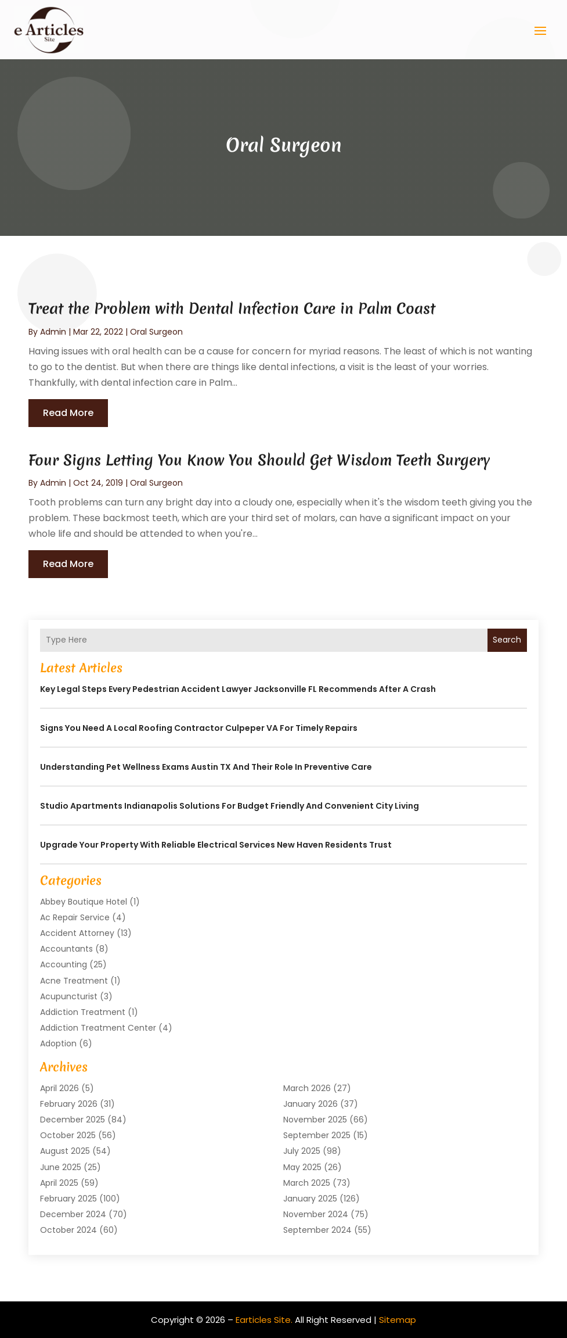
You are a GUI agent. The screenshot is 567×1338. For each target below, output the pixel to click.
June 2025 (60, 1166)
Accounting (63, 964)
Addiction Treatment (82, 1012)
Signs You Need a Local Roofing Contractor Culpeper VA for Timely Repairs (198, 727)
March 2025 (306, 1182)
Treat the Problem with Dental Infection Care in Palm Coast (231, 308)
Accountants (66, 949)
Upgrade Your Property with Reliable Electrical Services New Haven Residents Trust (216, 844)
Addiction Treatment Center (98, 1028)
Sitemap (397, 1319)
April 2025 (59, 1182)
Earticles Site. (264, 1319)
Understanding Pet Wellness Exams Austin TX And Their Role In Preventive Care (206, 766)
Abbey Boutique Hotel (83, 901)
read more (68, 412)
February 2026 (68, 1103)
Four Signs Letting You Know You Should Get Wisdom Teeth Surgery (259, 459)
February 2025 (68, 1198)
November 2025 (315, 1119)
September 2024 (317, 1230)
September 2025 (317, 1135)
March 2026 (307, 1087)
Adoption (58, 1043)
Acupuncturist (68, 996)
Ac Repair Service (75, 917)
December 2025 (72, 1119)
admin (53, 331)
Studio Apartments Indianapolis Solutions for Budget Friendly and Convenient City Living (229, 805)
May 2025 (302, 1166)
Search (507, 639)
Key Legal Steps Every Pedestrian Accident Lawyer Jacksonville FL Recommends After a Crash (238, 688)
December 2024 (73, 1214)
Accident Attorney (77, 933)
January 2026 (310, 1103)
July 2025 (301, 1151)
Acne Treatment (74, 980)
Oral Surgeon (156, 331)
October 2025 (68, 1135)
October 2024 (68, 1230)
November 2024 (315, 1214)
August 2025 (65, 1151)
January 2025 (310, 1198)
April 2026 (59, 1087)
